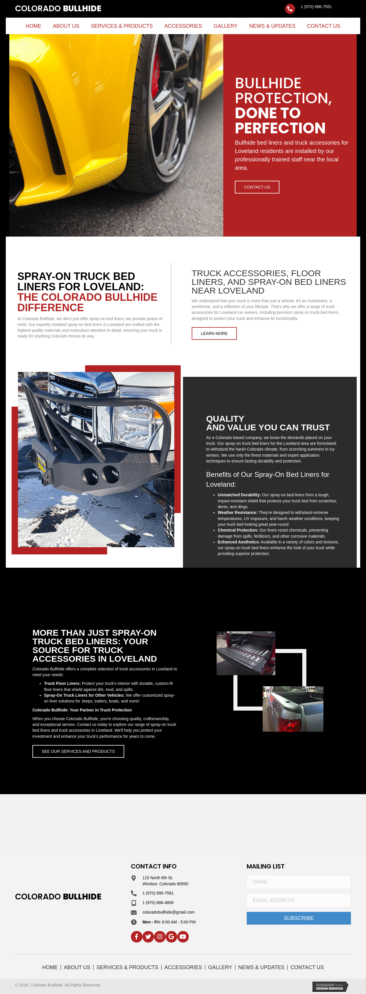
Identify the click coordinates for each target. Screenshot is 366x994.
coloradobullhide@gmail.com (168, 912)
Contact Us (307, 967)
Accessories (183, 967)
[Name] (299, 882)
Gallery (220, 967)
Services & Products (127, 967)
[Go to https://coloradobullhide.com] (58, 9)
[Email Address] (299, 900)
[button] (257, 187)
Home (50, 967)
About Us (77, 967)
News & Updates (261, 967)
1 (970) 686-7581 (316, 6)
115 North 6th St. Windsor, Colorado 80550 (165, 880)
